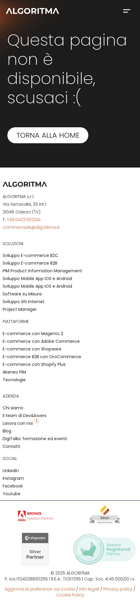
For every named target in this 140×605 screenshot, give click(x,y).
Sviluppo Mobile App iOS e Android (37, 278)
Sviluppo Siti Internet (24, 302)
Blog (7, 431)
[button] (126, 10)
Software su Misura (22, 294)
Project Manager (20, 309)
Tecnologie (14, 380)
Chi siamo (13, 408)
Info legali (89, 589)
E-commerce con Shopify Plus (34, 364)
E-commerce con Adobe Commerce (41, 341)
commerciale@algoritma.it (31, 227)
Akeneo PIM (14, 372)
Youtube (11, 494)
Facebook (13, 486)
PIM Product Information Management (42, 271)
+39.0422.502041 (23, 220)
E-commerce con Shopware (32, 349)
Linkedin (11, 471)
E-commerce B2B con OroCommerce (42, 357)
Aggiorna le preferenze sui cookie (40, 589)
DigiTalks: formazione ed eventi (35, 439)
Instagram (13, 478)
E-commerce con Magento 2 (33, 334)
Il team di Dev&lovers (24, 416)
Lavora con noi (21, 423)
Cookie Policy (70, 595)
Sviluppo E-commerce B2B (30, 263)
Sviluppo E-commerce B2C (30, 255)
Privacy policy (117, 589)
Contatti (11, 446)
